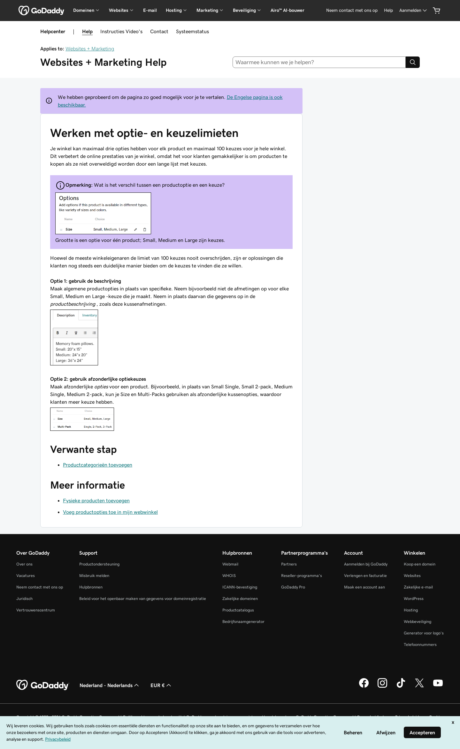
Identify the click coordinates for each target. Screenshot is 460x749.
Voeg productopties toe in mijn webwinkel (110, 511)
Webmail (230, 564)
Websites (412, 575)
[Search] (413, 62)
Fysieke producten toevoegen (96, 500)
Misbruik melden (94, 575)
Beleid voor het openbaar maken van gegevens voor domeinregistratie (142, 598)
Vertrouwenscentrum (35, 610)
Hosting (411, 610)
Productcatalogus (238, 610)
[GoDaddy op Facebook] (364, 686)
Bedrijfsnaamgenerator (243, 621)
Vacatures (25, 575)
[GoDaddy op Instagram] (382, 686)
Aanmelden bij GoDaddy (365, 564)
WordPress (414, 598)
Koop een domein (419, 564)
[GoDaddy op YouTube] (438, 686)
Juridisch (24, 598)
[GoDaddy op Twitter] (419, 686)
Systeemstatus (192, 31)
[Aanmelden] (414, 10)
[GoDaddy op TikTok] (401, 686)
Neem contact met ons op (39, 587)
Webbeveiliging (417, 621)
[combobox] (319, 62)
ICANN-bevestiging (239, 587)
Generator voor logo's (424, 633)
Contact (159, 31)
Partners (289, 564)
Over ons (24, 564)
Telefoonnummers (420, 644)
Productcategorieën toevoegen (97, 464)
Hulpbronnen (91, 587)
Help (87, 31)
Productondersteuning (99, 564)
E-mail (150, 10)
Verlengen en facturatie (365, 575)
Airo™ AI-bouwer (287, 10)
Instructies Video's (121, 31)
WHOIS (229, 575)
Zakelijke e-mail (418, 587)
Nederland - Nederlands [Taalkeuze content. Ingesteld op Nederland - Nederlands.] (110, 685)
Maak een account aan (364, 587)
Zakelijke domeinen (240, 598)
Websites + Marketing (89, 48)
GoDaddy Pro (293, 587)
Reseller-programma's (301, 575)
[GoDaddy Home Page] (42, 685)
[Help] (388, 10)
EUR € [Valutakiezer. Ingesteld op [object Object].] (161, 685)
